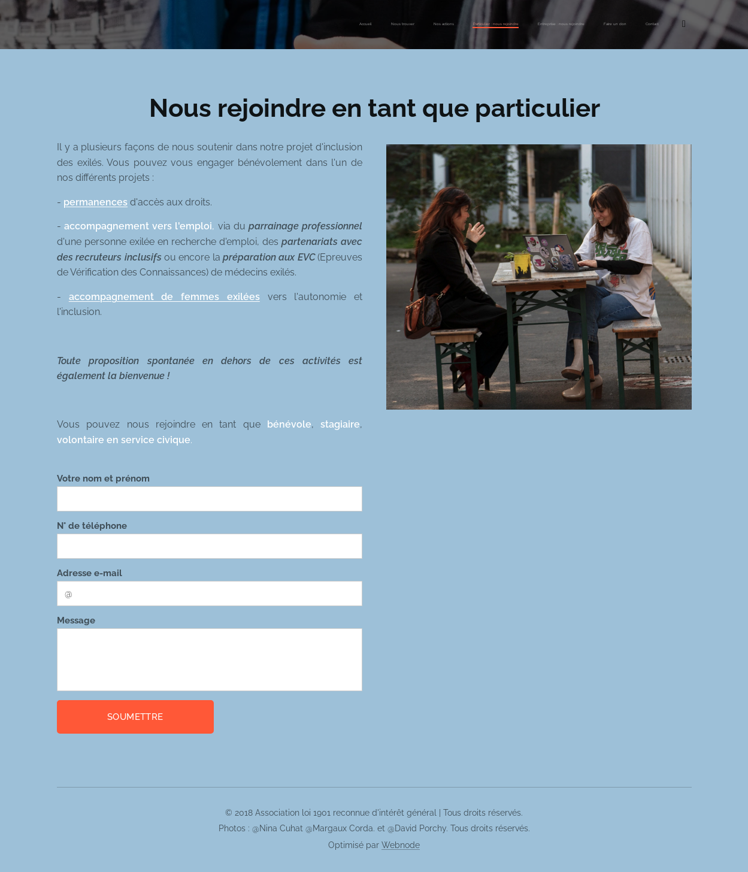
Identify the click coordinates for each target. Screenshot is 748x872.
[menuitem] (561, 25)
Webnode (400, 845)
